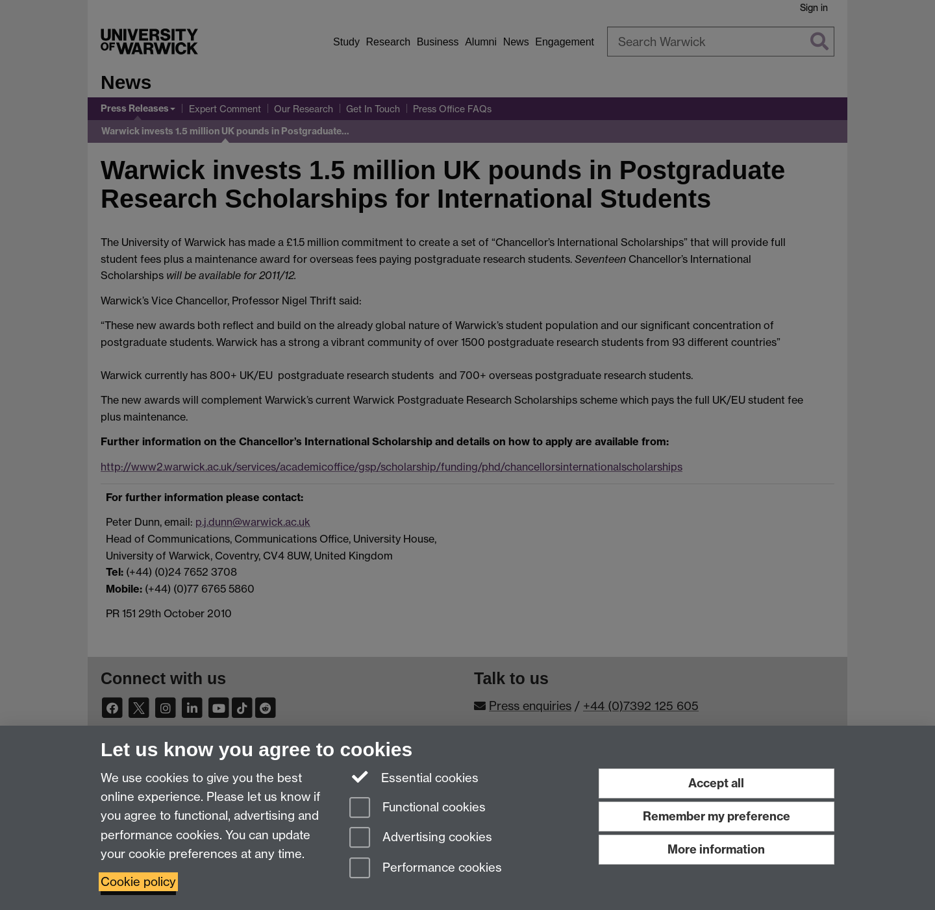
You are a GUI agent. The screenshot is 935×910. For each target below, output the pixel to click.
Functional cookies (417, 808)
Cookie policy (138, 881)
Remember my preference (716, 816)
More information (716, 849)
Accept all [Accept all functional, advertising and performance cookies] (716, 783)
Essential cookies (414, 777)
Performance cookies (425, 869)
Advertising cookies (420, 838)
